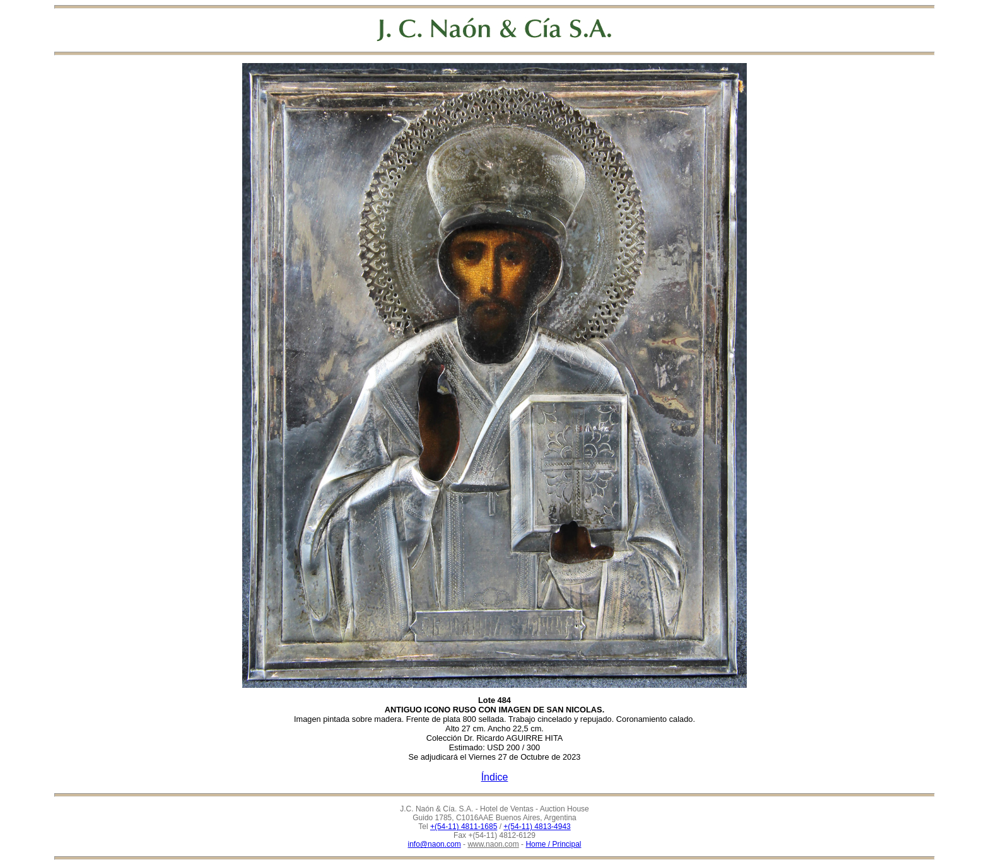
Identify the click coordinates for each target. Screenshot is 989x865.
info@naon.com (434, 844)
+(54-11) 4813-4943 (536, 826)
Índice (494, 777)
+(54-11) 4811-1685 (463, 826)
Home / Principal (553, 844)
